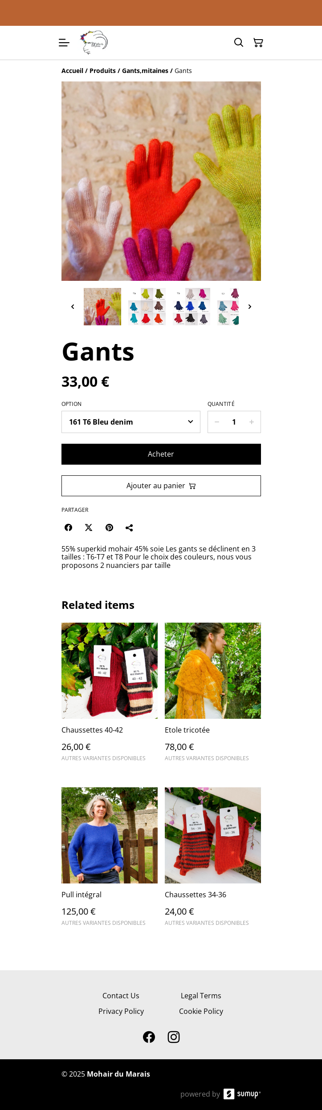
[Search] (239, 43)
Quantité (221, 404)
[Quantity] (234, 422)
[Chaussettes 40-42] (109, 696)
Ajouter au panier (161, 485)
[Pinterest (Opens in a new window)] (109, 527)
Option (71, 404)
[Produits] (103, 70)
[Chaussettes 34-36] (213, 860)
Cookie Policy (201, 1011)
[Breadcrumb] (161, 70)
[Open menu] (64, 43)
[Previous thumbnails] (72, 306)
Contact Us (120, 996)
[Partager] (129, 527)
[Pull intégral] (109, 860)
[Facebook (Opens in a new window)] (68, 527)
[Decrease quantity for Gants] (217, 422)
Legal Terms (201, 996)
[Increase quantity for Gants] (252, 422)
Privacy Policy (121, 1011)
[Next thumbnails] (250, 306)
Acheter (161, 454)
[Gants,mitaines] (145, 70)
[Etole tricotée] (213, 696)
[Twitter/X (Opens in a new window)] (88, 527)
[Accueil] (72, 70)
